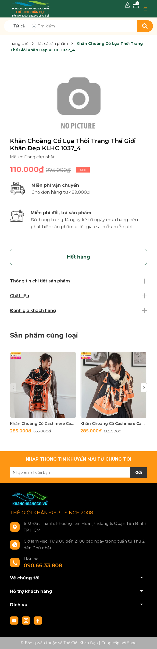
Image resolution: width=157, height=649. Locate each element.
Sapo (132, 642)
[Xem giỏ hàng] (136, 5)
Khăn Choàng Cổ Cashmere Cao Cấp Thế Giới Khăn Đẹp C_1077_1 (43, 423)
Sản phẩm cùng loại (44, 335)
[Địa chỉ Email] (78, 472)
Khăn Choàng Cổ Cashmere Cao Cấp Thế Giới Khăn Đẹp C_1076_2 (113, 423)
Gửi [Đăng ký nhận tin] (138, 472)
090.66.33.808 (43, 565)
